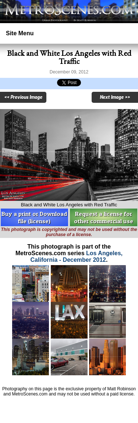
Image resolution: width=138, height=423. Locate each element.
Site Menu (20, 33)
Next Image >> (115, 97)
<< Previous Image (23, 97)
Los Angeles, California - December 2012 (77, 256)
